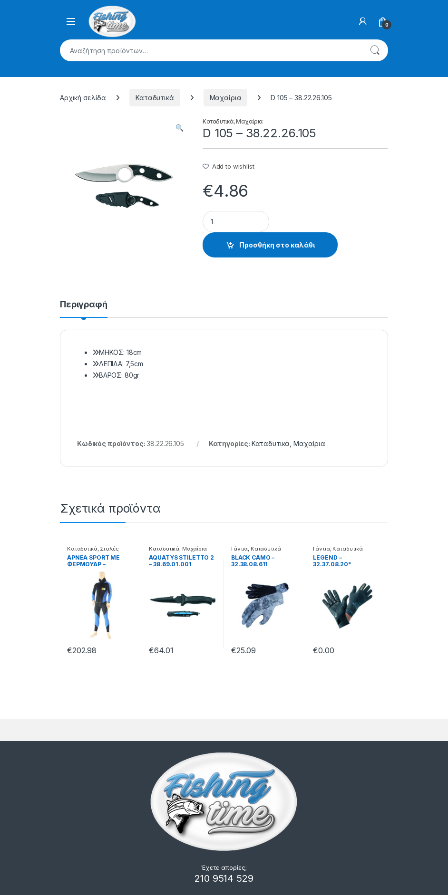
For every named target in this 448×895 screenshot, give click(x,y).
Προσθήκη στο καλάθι (277, 245)
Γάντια (239, 548)
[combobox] (210, 50)
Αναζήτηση (374, 50)
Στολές (109, 548)
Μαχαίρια (226, 98)
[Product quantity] (236, 221)
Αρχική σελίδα (83, 98)
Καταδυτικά (155, 98)
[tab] (83, 308)
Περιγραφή (83, 304)
